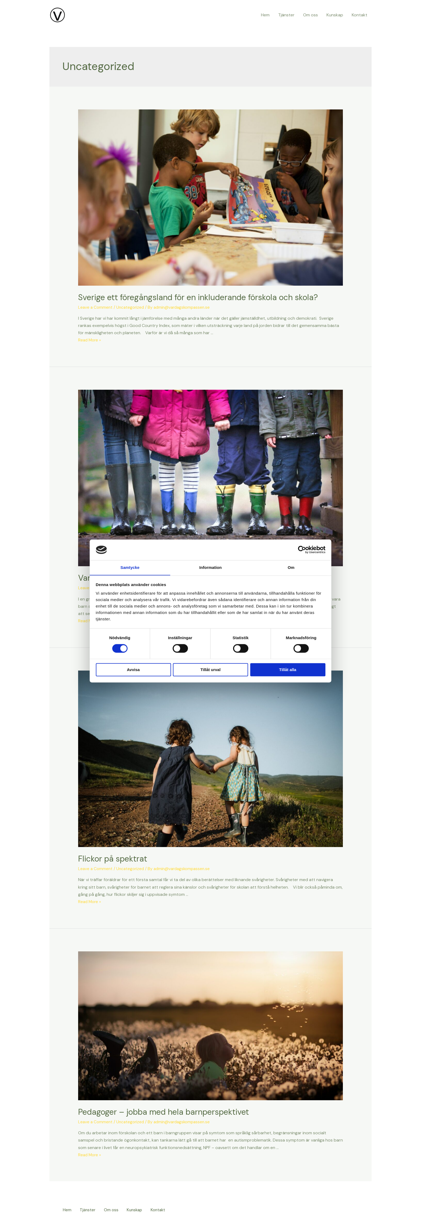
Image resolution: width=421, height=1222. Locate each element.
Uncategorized (131, 307)
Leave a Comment (96, 307)
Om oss (310, 15)
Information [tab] (210, 567)
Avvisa (133, 670)
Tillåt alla (287, 670)
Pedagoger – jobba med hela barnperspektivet (163, 1112)
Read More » (90, 340)
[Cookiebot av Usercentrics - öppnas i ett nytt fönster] (301, 550)
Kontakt (359, 15)
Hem (265, 15)
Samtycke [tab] (130, 567)
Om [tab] (291, 567)
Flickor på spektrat (112, 858)
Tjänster (286, 15)
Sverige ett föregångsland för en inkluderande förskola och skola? (198, 297)
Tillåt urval (211, 670)
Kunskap (334, 15)
